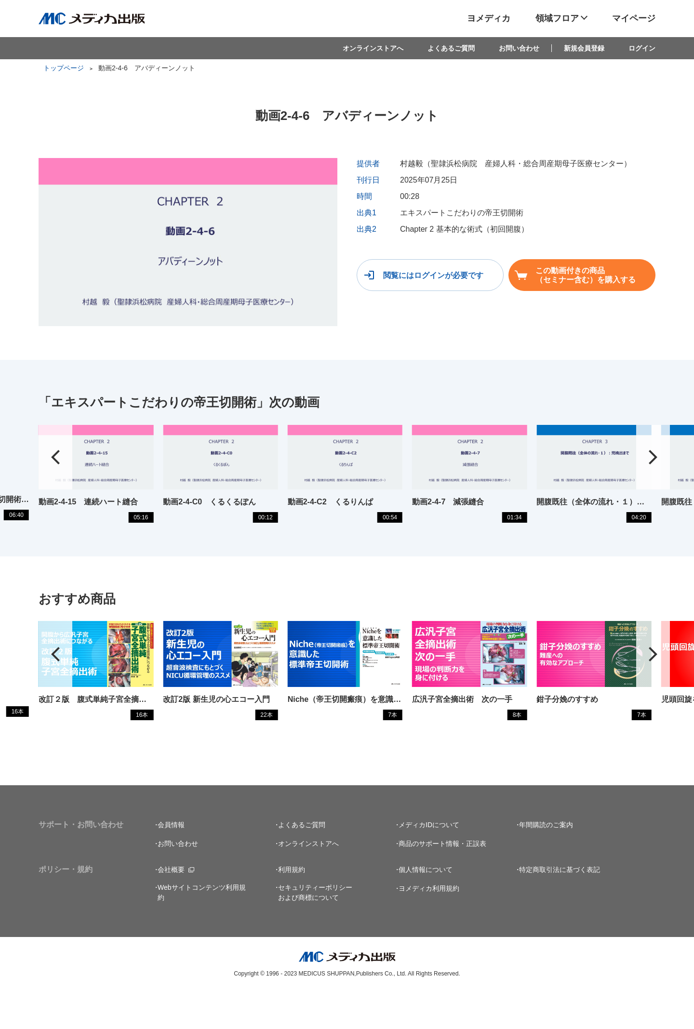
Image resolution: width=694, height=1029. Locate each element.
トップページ (63, 68)
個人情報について (426, 906)
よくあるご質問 (451, 48)
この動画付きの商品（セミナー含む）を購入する (586, 275)
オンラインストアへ (373, 48)
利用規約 (291, 906)
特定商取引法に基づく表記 (559, 906)
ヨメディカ (488, 18)
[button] (653, 466)
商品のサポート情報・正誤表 (442, 880)
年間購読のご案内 (546, 861)
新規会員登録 (584, 48)
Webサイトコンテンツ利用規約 (202, 929)
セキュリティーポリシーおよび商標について (315, 929)
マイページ (633, 18)
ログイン (641, 48)
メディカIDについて (429, 861)
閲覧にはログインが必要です (432, 275)
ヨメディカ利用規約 (429, 925)
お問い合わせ (519, 48)
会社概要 (171, 906)
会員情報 (171, 861)
